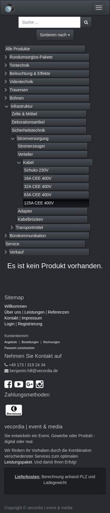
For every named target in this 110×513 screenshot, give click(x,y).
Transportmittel (29, 227)
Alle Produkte (18, 49)
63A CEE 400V (37, 194)
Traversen (19, 90)
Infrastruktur (22, 106)
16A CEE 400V (37, 178)
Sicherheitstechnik (28, 130)
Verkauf (16, 252)
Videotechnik (21, 81)
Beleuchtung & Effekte (30, 73)
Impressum (32, 318)
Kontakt (11, 318)
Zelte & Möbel (24, 114)
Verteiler (25, 154)
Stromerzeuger (31, 146)
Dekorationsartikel (28, 122)
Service (12, 244)
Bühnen (17, 98)
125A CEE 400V (39, 203)
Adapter (25, 211)
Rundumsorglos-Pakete (31, 57)
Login (9, 324)
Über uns (12, 312)
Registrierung (30, 324)
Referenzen (58, 312)
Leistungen (34, 312)
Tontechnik (19, 65)
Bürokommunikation (28, 235)
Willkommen (15, 306)
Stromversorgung (32, 138)
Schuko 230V (36, 170)
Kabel (28, 162)
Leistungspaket (18, 462)
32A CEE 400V (37, 186)
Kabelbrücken (30, 219)
